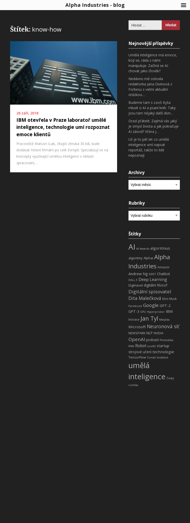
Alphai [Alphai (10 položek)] (148, 258)
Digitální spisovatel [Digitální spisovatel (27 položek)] (149, 291)
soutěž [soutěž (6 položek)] (151, 346)
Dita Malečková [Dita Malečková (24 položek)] (144, 298)
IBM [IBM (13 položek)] (169, 311)
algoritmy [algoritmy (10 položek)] (135, 258)
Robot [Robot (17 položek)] (140, 345)
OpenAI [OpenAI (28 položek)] (136, 339)
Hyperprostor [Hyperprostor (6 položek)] (156, 312)
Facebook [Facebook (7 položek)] (135, 306)
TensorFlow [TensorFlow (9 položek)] (137, 357)
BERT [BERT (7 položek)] (152, 274)
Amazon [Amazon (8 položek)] (163, 267)
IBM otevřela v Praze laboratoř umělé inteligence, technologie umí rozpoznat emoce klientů (63, 127)
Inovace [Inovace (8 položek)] (134, 319)
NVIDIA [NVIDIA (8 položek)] (159, 333)
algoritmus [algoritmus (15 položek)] (160, 248)
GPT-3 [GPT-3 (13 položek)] (133, 311)
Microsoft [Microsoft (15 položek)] (137, 326)
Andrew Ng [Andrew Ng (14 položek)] (138, 273)
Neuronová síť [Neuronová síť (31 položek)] (163, 326)
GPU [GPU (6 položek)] (143, 312)
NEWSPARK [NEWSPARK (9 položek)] (136, 333)
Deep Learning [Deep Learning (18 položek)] (153, 279)
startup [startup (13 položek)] (163, 345)
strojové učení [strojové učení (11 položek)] (139, 351)
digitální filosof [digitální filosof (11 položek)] (155, 285)
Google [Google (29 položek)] (151, 305)
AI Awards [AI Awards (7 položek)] (142, 248)
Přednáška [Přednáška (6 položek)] (166, 340)
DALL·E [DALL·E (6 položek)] (133, 280)
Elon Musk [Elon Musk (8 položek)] (169, 299)
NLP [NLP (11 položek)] (149, 332)
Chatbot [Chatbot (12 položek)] (163, 273)
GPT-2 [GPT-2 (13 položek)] (165, 305)
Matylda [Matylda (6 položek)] (164, 319)
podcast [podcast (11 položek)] (152, 339)
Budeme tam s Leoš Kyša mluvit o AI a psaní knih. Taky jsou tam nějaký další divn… (152, 107)
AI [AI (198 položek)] (131, 247)
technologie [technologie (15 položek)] (163, 351)
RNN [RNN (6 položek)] (131, 346)
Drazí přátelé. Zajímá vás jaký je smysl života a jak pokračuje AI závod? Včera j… (153, 126)
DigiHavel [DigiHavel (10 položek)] (135, 285)
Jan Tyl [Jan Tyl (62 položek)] (149, 318)
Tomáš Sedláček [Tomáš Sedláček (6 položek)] (157, 357)
